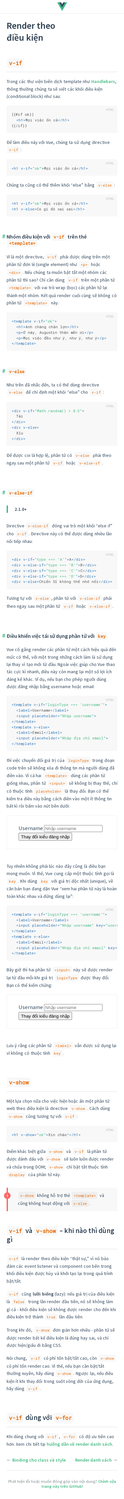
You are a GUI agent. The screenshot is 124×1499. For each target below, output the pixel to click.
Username (31, 828)
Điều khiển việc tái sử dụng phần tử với (57, 636)
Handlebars (103, 81)
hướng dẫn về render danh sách (79, 1444)
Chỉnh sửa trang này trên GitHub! (78, 1484)
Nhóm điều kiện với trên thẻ (47, 239)
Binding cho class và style (39, 1460)
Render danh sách (93, 1460)
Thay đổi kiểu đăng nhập (45, 836)
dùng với (40, 1417)
